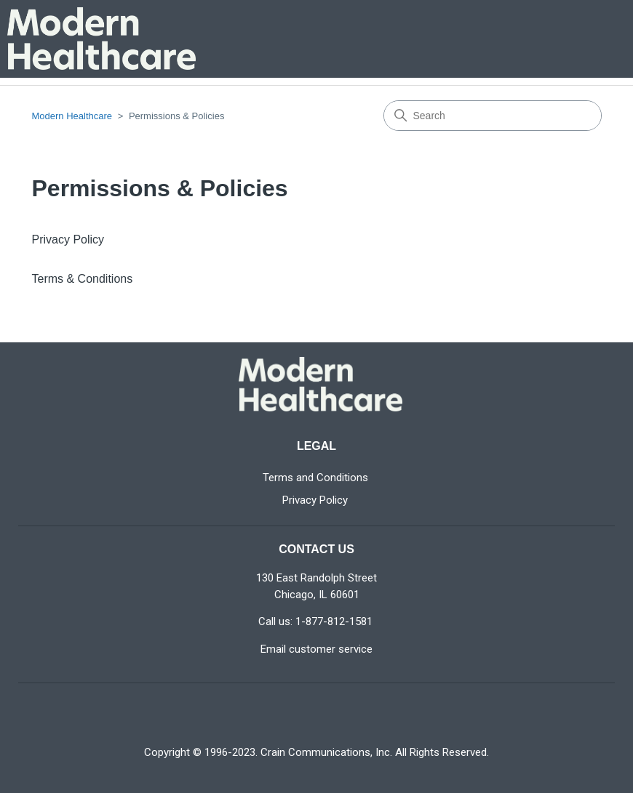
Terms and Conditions (315, 477)
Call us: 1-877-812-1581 (315, 621)
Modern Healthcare (72, 115)
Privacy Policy (68, 239)
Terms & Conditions (82, 279)
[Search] (492, 115)
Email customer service (316, 649)
